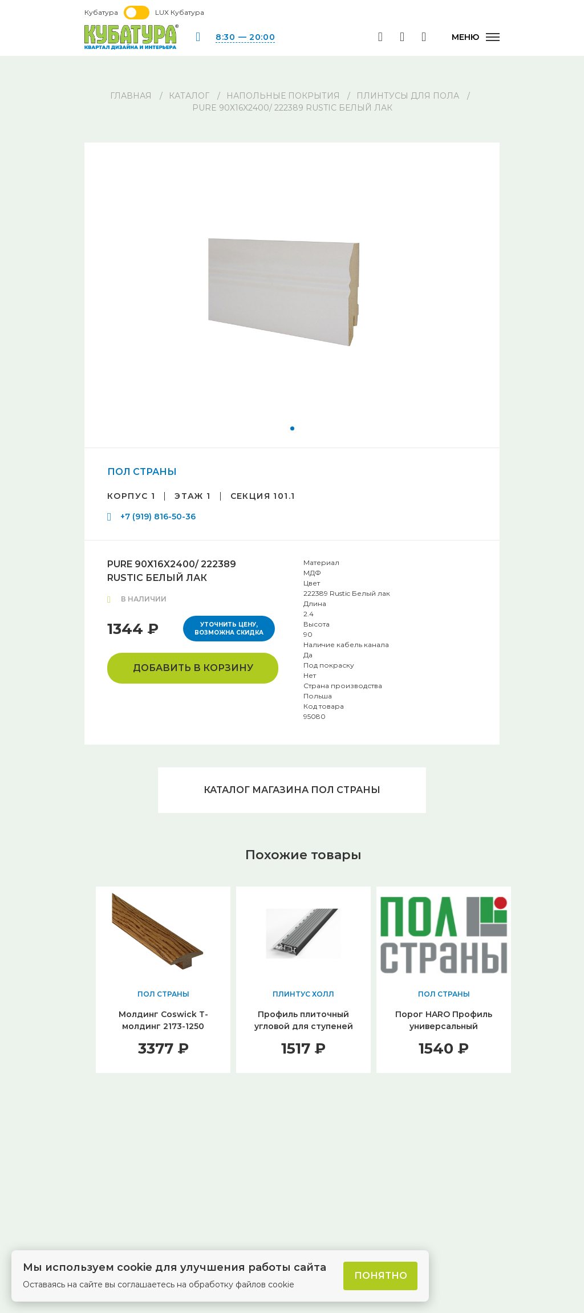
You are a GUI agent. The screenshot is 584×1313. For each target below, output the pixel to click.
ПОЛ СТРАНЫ (142, 471)
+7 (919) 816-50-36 (158, 516)
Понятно (380, 1275)
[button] (292, 428)
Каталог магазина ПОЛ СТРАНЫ (292, 789)
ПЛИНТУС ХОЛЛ (303, 994)
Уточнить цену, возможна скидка (228, 628)
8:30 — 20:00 (245, 37)
